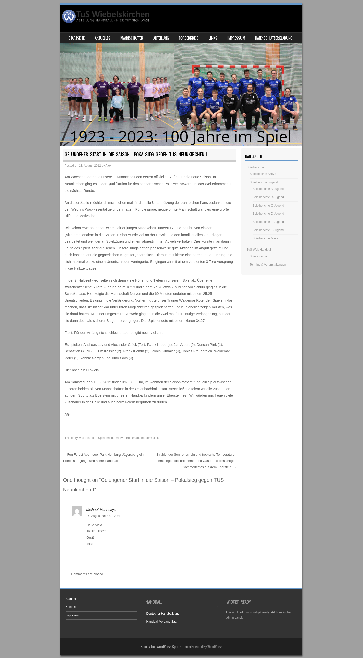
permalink (152, 438)
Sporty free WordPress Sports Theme (166, 646)
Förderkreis (189, 38)
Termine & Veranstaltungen (268, 264)
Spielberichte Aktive (111, 438)
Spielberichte (255, 167)
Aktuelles (102, 38)
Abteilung (161, 38)
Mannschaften (131, 38)
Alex (108, 165)
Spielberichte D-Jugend (268, 213)
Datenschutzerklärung (273, 38)
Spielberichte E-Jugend (268, 222)
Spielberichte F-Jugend (268, 230)
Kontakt (71, 607)
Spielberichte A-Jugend (268, 189)
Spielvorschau (259, 256)
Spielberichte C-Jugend (268, 205)
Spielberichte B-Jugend (268, 197)
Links (213, 38)
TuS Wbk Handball (259, 249)
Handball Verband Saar (161, 621)
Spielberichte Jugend (264, 182)
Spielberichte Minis (265, 238)
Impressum (236, 38)
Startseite (77, 38)
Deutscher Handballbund (162, 613)
